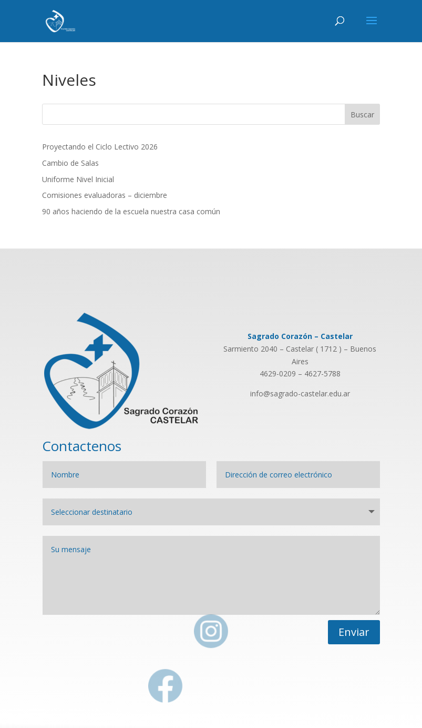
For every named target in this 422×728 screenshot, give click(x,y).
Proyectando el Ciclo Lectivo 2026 (100, 147)
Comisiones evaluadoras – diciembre (104, 195)
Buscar (362, 114)
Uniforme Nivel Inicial (78, 179)
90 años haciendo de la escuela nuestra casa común (131, 211)
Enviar (353, 632)
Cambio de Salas (70, 163)
